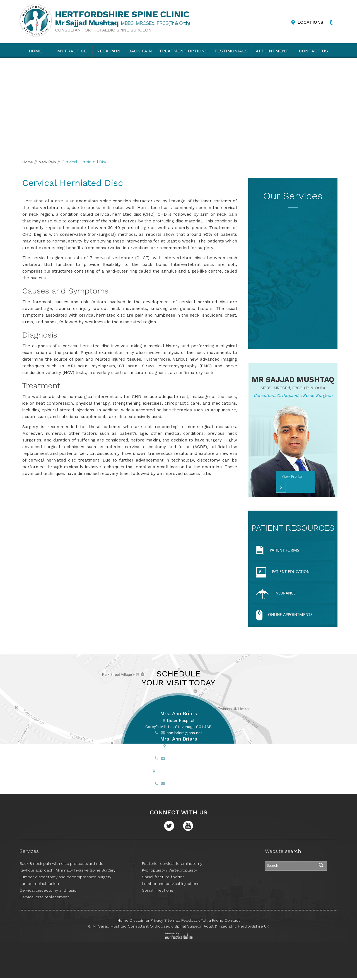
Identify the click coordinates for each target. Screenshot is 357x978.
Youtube (188, 826)
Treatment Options (183, 51)
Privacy (157, 920)
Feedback (190, 920)
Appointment (272, 51)
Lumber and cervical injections (170, 883)
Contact (232, 920)
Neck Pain (108, 51)
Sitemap (172, 920)
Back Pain (140, 51)
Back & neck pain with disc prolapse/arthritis (61, 863)
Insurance (276, 594)
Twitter (169, 826)
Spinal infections (157, 890)
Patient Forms (277, 551)
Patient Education (283, 572)
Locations (310, 22)
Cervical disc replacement (44, 897)
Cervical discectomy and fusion (49, 890)
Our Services (292, 196)
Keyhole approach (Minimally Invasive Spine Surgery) (68, 870)
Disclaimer (139, 920)
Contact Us (313, 51)
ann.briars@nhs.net (184, 733)
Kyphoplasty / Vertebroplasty (169, 870)
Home (35, 51)
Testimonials (231, 51)
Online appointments (284, 615)
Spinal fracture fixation (163, 877)
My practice (72, 51)
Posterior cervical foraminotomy (172, 863)
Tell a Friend (212, 920)
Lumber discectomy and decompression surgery (65, 877)
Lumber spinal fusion (39, 883)
